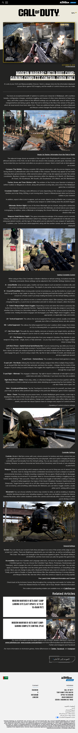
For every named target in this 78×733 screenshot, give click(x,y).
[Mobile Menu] (6, 2)
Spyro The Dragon (67, 695)
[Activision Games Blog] (68, 2)
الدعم (73, 708)
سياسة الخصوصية (70, 712)
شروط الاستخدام (70, 710)
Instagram (34, 695)
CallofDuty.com (69, 588)
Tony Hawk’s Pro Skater (65, 692)
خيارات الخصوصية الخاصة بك (67, 717)
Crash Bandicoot (67, 697)
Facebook (35, 690)
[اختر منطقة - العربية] (5, 677)
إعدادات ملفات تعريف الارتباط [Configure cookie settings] (67, 715)
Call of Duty (68, 690)
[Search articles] (3, 2)
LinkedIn (35, 697)
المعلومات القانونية (70, 706)
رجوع (74, 13)
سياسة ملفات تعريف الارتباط (67, 713)
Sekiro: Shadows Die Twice (64, 700)
